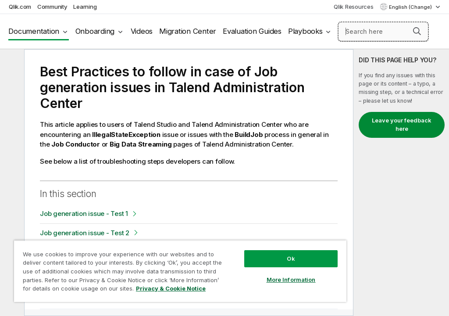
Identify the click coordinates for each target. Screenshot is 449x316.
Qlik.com (20, 6)
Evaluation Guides (252, 31)
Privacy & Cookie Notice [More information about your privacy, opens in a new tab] (171, 288)
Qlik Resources (354, 6)
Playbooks (305, 31)
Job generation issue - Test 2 (84, 233)
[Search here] (383, 31)
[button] (417, 31)
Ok (291, 258)
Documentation (33, 31)
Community (52, 6)
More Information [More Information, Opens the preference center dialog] (291, 279)
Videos (142, 31)
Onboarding (95, 31)
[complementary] (401, 182)
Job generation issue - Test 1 (84, 213)
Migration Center (187, 31)
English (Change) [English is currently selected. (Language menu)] (411, 7)
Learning (84, 6)
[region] (180, 271)
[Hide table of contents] (11, 62)
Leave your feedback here (401, 125)
